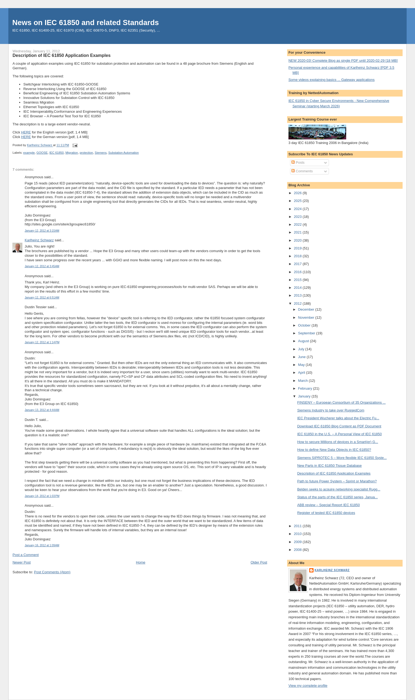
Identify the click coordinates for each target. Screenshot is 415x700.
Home (140, 562)
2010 (298, 534)
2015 (298, 280)
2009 (298, 542)
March (303, 381)
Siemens (101, 152)
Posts (297, 162)
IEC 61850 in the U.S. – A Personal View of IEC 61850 (339, 434)
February (305, 388)
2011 (298, 526)
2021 (298, 232)
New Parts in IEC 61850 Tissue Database (329, 466)
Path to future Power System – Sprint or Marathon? (337, 481)
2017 (298, 264)
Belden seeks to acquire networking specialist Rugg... (338, 489)
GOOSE (41, 152)
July (301, 349)
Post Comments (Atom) (52, 572)
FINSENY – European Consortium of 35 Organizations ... (341, 402)
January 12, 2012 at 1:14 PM (42, 342)
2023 (298, 217)
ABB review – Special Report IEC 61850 (328, 505)
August (304, 341)
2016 (298, 272)
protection (86, 152)
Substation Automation (123, 152)
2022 (298, 224)
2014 (298, 288)
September (307, 333)
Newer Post (21, 562)
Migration (71, 152)
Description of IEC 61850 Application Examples (333, 473)
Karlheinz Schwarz (39, 240)
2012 (298, 303)
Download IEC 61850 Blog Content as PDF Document (339, 426)
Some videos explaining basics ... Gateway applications (331, 80)
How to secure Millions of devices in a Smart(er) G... (337, 442)
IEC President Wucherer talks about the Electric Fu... (338, 418)
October (305, 325)
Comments (301, 171)
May (302, 365)
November (306, 317)
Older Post (259, 562)
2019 (298, 248)
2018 (298, 256)
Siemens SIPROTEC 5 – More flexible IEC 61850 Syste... (342, 458)
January (305, 396)
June (302, 357)
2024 (298, 209)
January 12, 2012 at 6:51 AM (42, 297)
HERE (26, 132)
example (29, 152)
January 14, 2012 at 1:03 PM (42, 496)
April (302, 372)
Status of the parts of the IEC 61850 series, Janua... (337, 497)
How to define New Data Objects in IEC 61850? (334, 450)
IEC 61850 (56, 152)
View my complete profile (307, 686)
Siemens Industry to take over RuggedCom (330, 410)
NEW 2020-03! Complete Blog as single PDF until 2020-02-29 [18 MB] (343, 61)
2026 (298, 193)
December (306, 309)
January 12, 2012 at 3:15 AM (42, 230)
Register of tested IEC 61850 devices (326, 513)
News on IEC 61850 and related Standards (85, 22)
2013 (298, 295)
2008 (298, 550)
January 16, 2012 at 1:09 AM (42, 545)
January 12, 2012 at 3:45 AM (42, 266)
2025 (298, 201)
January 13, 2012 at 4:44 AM (42, 410)
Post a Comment (25, 555)
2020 (298, 240)
